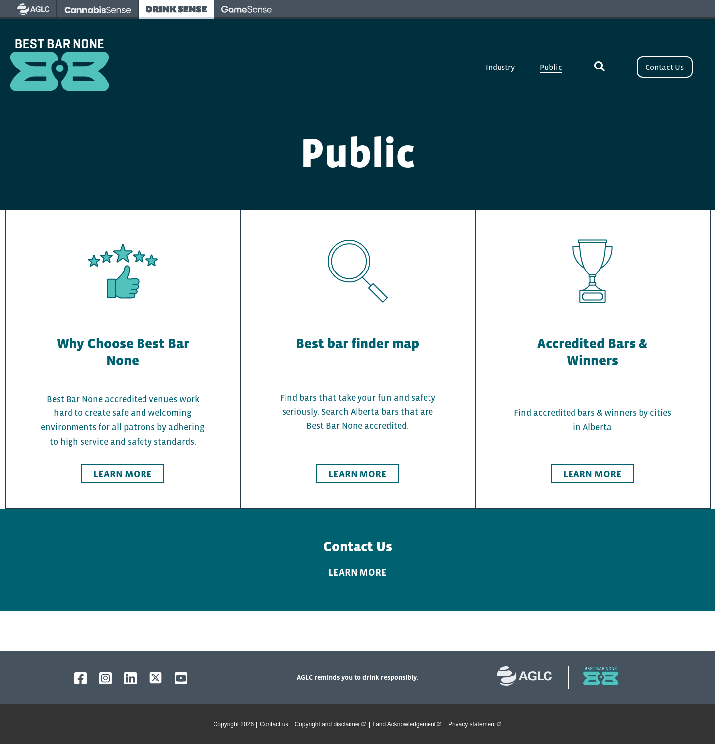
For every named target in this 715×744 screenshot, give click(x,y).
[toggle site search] (599, 67)
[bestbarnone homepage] (596, 677)
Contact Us (664, 67)
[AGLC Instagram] (105, 678)
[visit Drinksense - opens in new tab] (176, 9)
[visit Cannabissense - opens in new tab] (98, 9)
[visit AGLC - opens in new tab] (33, 9)
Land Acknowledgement (409, 724)
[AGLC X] (155, 677)
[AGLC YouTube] (181, 678)
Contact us (274, 724)
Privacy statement (476, 724)
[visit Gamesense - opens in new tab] (246, 9)
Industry (500, 67)
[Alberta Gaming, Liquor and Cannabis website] (529, 677)
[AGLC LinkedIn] (130, 678)
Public (551, 67)
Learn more (122, 474)
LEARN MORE (357, 572)
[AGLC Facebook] (81, 678)
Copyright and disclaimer (331, 724)
